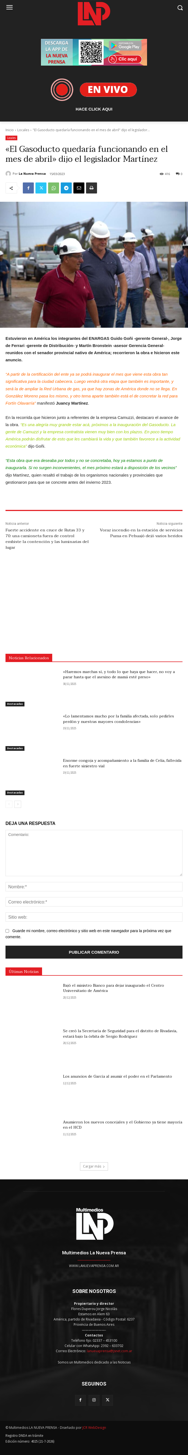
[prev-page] (8, 804)
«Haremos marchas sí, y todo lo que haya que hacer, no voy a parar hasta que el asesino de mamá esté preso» (119, 675)
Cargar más (94, 1166)
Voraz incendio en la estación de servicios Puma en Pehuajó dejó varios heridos (141, 532)
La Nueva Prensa (32, 173)
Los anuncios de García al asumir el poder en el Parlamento (117, 1076)
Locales (23, 130)
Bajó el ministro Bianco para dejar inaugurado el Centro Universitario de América (113, 988)
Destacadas (15, 704)
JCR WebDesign (94, 1427)
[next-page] (17, 804)
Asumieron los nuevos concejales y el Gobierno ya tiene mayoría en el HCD (122, 1125)
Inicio (9, 130)
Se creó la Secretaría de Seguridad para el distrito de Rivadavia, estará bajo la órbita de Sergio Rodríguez (120, 1034)
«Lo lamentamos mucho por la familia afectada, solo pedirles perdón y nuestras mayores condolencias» (118, 719)
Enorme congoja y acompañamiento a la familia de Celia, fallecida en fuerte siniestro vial (122, 763)
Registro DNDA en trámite (24, 1435)
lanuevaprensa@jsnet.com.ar (109, 1351)
